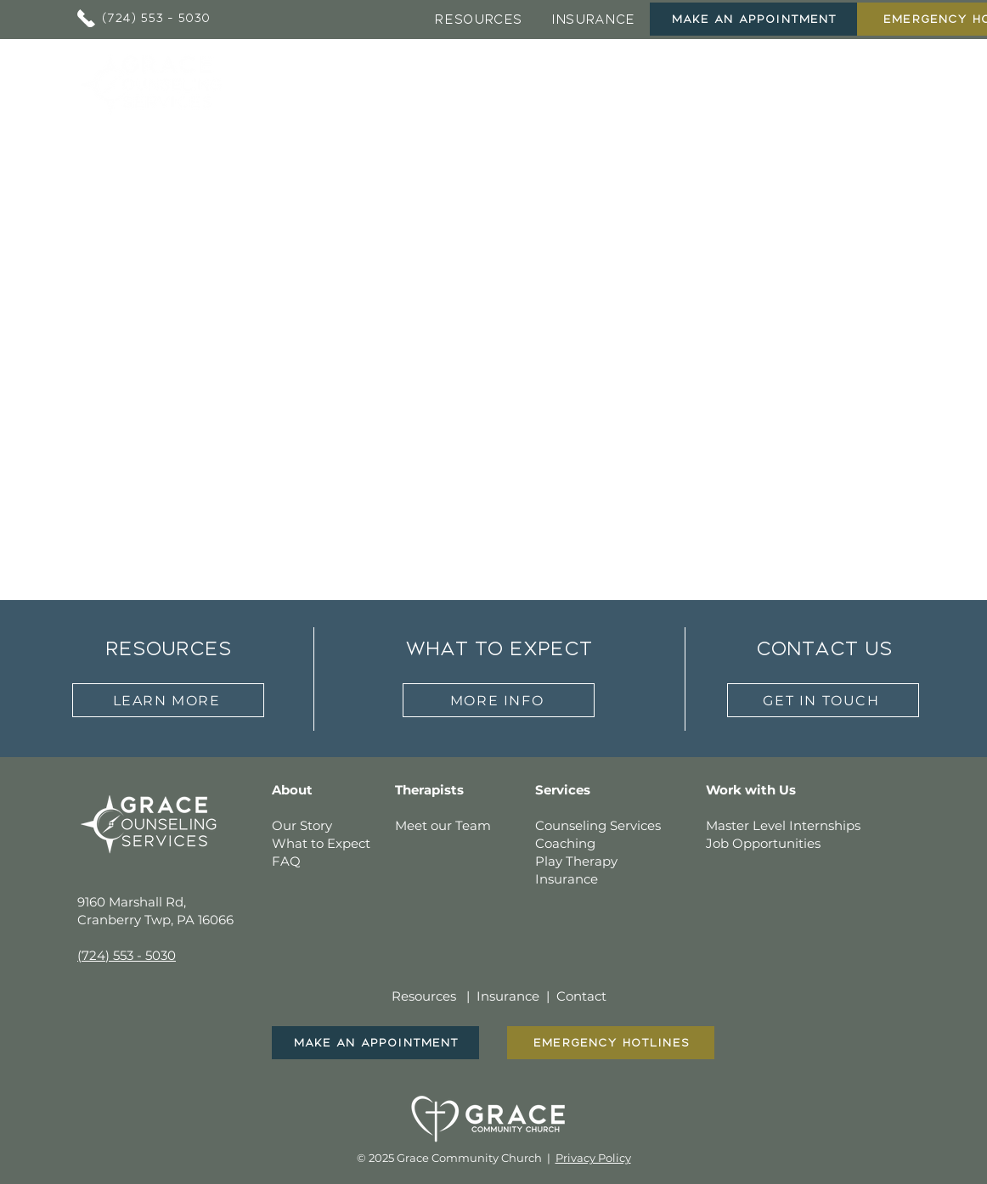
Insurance (508, 996)
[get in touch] (823, 700)
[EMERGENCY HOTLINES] (610, 1042)
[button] (449, 82)
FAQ (286, 861)
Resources (424, 996)
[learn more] (168, 700)
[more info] (499, 700)
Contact (581, 996)
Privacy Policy (593, 1157)
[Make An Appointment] (753, 19)
